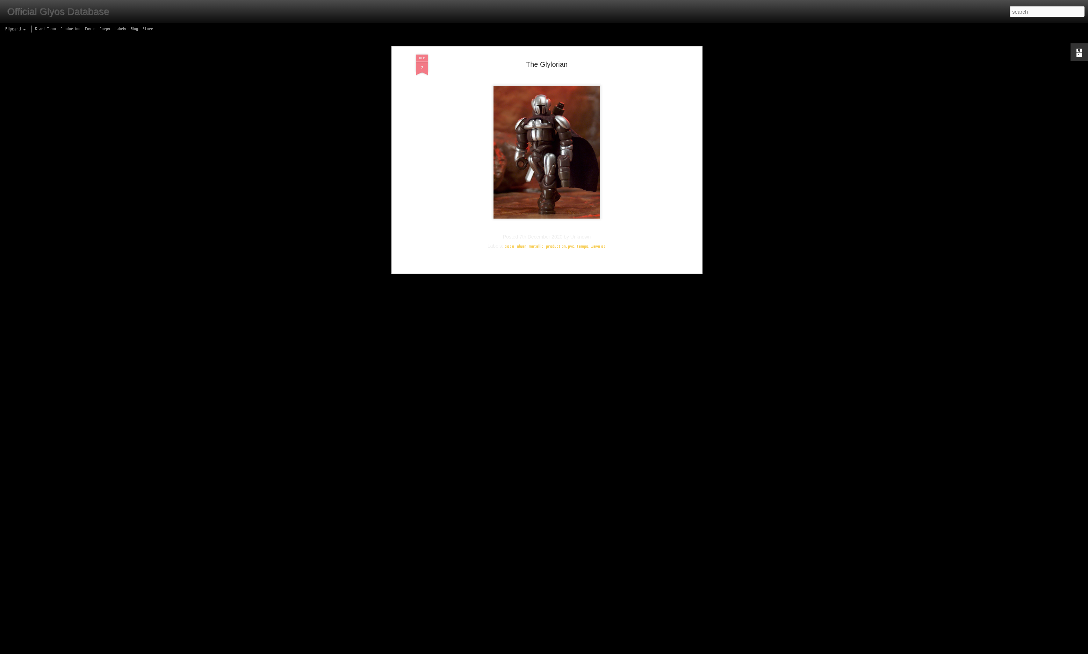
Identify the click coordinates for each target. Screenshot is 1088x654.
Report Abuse (594, 650)
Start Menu (45, 28)
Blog (134, 28)
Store (148, 28)
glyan (521, 64)
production (556, 64)
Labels (120, 28)
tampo (582, 64)
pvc (571, 64)
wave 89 (598, 64)
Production (70, 28)
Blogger (574, 650)
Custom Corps (97, 28)
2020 (509, 64)
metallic (536, 64)
